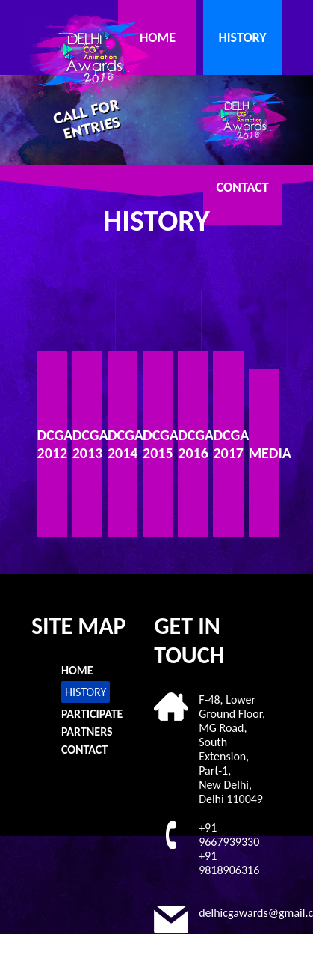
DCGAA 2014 (122, 444)
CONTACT (243, 187)
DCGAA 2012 (52, 444)
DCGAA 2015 (158, 444)
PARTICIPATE (92, 714)
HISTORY (242, 37)
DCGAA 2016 (193, 444)
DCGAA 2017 (228, 444)
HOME (158, 37)
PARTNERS (87, 732)
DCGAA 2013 (87, 444)
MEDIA (264, 453)
